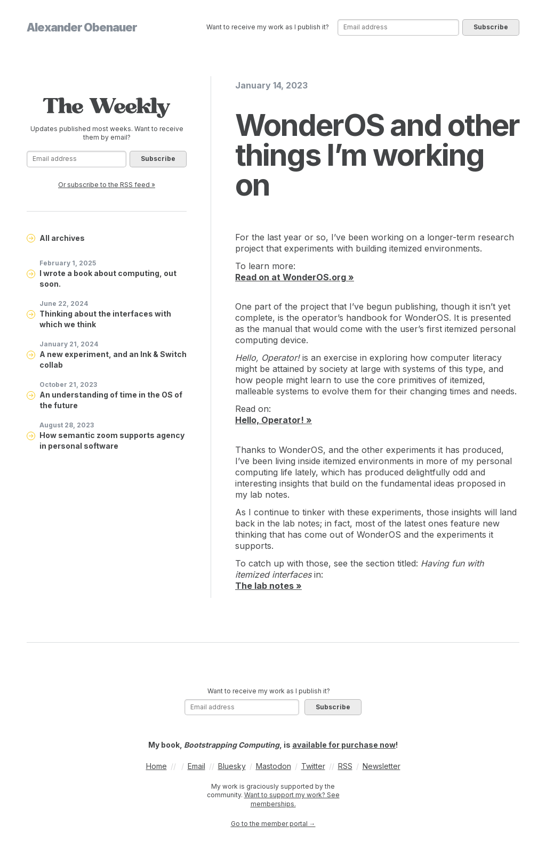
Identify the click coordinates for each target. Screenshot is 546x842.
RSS (345, 766)
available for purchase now (344, 744)
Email (196, 766)
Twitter (313, 766)
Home (156, 766)
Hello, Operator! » (273, 420)
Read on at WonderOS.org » (294, 277)
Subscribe (490, 27)
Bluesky (232, 766)
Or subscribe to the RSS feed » (106, 185)
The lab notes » (268, 585)
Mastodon (273, 766)
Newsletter (381, 766)
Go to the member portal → (273, 824)
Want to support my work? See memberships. (292, 799)
